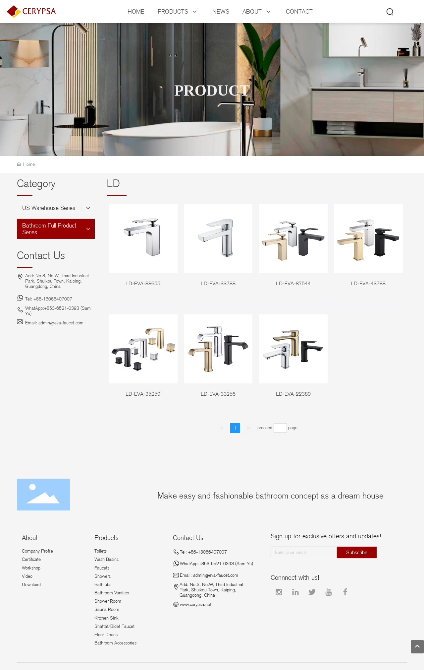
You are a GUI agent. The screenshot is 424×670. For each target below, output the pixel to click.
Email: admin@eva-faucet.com (54, 322)
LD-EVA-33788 (218, 283)
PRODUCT (211, 97)
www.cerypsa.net (195, 604)
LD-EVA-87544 (293, 283)
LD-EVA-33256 (218, 394)
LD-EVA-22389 (293, 394)
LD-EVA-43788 (368, 283)
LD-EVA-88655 (143, 283)
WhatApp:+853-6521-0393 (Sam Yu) (216, 563)
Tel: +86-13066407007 (48, 299)
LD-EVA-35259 (143, 394)
